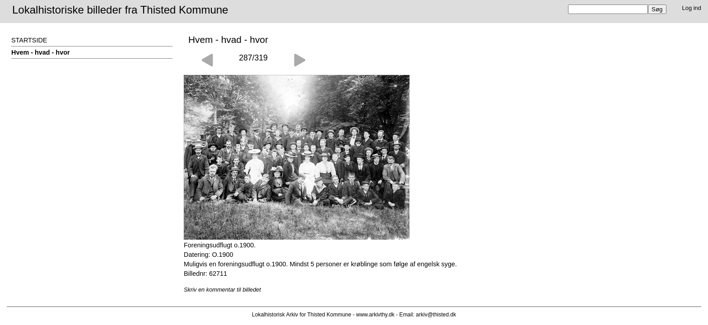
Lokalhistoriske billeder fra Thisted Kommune (120, 10)
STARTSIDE (29, 40)
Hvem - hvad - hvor (40, 52)
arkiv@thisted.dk (436, 314)
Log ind (692, 8)
